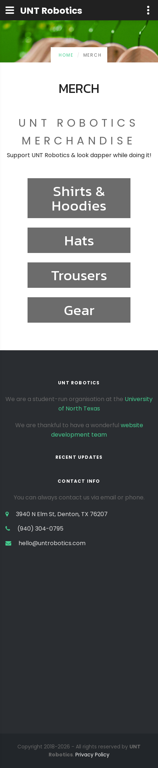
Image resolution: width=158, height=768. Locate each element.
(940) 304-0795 (40, 528)
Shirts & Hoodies (79, 198)
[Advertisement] (79, 654)
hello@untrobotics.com (52, 543)
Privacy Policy (92, 754)
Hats (79, 240)
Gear (79, 310)
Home (66, 55)
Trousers (79, 275)
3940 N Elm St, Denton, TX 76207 (62, 514)
